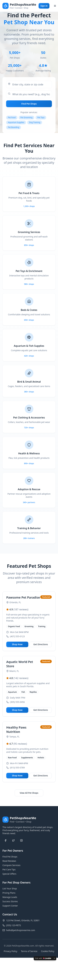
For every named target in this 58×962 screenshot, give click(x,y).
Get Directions (40, 644)
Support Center (10, 905)
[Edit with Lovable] (43, 958)
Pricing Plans (8, 892)
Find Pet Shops (29, 103)
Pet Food (12, 117)
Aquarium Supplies (16, 122)
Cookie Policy (47, 951)
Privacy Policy (10, 951)
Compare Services (11, 865)
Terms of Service (29, 951)
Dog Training (34, 122)
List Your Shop (9, 888)
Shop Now (17, 644)
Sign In (44, 5)
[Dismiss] (54, 958)
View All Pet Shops (29, 792)
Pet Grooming (27, 117)
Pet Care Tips (9, 869)
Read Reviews (9, 860)
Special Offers (9, 873)
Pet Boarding (13, 127)
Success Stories (10, 901)
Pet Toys (40, 117)
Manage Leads (9, 897)
